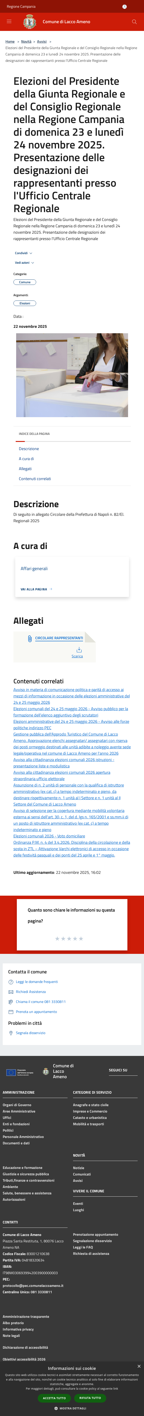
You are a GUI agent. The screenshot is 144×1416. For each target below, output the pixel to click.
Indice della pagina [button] (34, 433)
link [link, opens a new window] (115, 1389)
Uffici (7, 1117)
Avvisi (42, 41)
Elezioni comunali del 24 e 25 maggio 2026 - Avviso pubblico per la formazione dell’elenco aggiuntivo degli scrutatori (70, 712)
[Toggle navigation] (9, 21)
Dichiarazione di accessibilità (25, 1347)
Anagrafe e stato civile (91, 1105)
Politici (8, 1130)
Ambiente (10, 1186)
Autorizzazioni (14, 1199)
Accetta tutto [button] (54, 1398)
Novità (26, 41)
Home (10, 41)
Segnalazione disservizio (92, 1240)
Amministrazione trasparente (26, 1316)
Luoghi (78, 1210)
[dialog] (72, 1389)
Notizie (78, 1167)
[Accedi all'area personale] (124, 6)
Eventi (78, 1203)
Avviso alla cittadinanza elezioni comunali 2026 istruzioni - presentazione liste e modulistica (63, 763)
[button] (72, 1408)
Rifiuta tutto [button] (90, 1398)
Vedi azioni (25, 263)
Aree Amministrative (19, 1111)
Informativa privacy (18, 1329)
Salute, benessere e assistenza (27, 1193)
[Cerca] (134, 22)
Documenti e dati (16, 1143)
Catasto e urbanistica (90, 1117)
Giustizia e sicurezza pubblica (26, 1174)
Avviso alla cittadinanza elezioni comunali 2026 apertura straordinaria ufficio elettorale (61, 775)
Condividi (24, 253)
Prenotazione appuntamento (95, 1234)
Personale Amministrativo (23, 1136)
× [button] (139, 1366)
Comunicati (82, 1174)
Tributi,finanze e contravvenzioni (28, 1180)
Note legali (11, 1335)
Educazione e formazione (22, 1167)
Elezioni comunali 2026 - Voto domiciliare (49, 836)
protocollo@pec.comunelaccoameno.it (33, 1285)
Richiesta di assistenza (91, 1253)
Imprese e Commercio (90, 1111)
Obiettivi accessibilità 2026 (24, 1359)
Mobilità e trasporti (88, 1124)
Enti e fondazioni (16, 1124)
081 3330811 (41, 1292)
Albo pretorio (13, 1323)
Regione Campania (21, 6)
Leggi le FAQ (83, 1247)
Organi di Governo (17, 1105)
